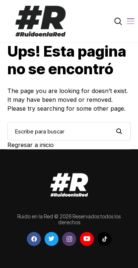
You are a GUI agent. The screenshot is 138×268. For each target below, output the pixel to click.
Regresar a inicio (30, 145)
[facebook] (34, 239)
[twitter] (52, 239)
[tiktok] (105, 239)
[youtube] (87, 239)
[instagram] (69, 239)
